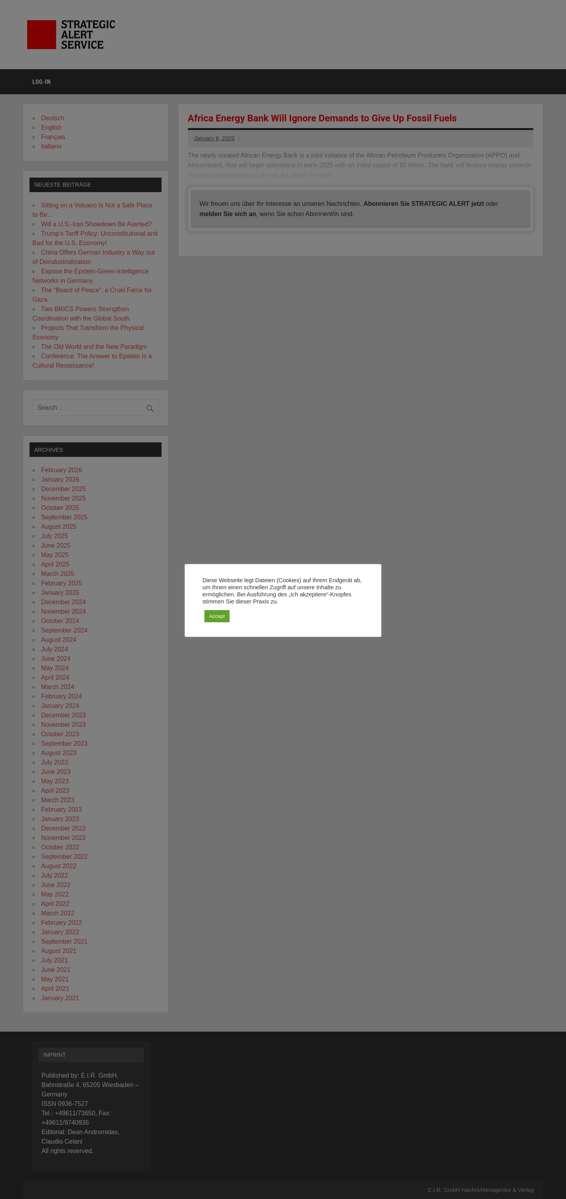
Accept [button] (217, 616)
